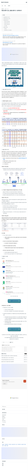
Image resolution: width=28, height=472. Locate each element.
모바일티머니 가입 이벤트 (8, 30)
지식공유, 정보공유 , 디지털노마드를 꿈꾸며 (8, 381)
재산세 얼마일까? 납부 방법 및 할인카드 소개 (7, 351)
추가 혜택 (5, 25)
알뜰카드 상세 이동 (14, 300)
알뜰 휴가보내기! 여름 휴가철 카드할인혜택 (7, 350)
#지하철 (10, 444)
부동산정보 (3, 417)
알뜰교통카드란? (6, 20)
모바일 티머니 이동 (14, 329)
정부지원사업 (4, 414)
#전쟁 (5, 445)
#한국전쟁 (19, 444)
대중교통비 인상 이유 (7, 17)
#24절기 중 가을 (23, 444)
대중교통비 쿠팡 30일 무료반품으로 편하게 (10, 35)
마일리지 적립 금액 (7, 24)
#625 (7, 445)
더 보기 (26, 353)
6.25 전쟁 (4, 422)
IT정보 (3, 419)
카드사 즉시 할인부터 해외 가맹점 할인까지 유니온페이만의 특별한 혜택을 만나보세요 (14, 44)
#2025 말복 (13, 444)
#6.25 (16, 444)
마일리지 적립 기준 (7, 22)
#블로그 (3, 444)
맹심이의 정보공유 (4, 2)
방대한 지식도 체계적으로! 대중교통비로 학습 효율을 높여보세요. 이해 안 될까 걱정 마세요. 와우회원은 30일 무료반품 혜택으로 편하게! (14, 37)
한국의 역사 (3, 420)
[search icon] (3, 406)
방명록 (9, 5)
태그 (5, 5)
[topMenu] (26, 2)
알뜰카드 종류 (6, 27)
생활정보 (2, 8)
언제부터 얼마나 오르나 (7, 18)
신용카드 (5, 28)
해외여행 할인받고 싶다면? (8, 42)
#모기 (3, 445)
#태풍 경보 (6, 444)
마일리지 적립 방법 (7, 21)
